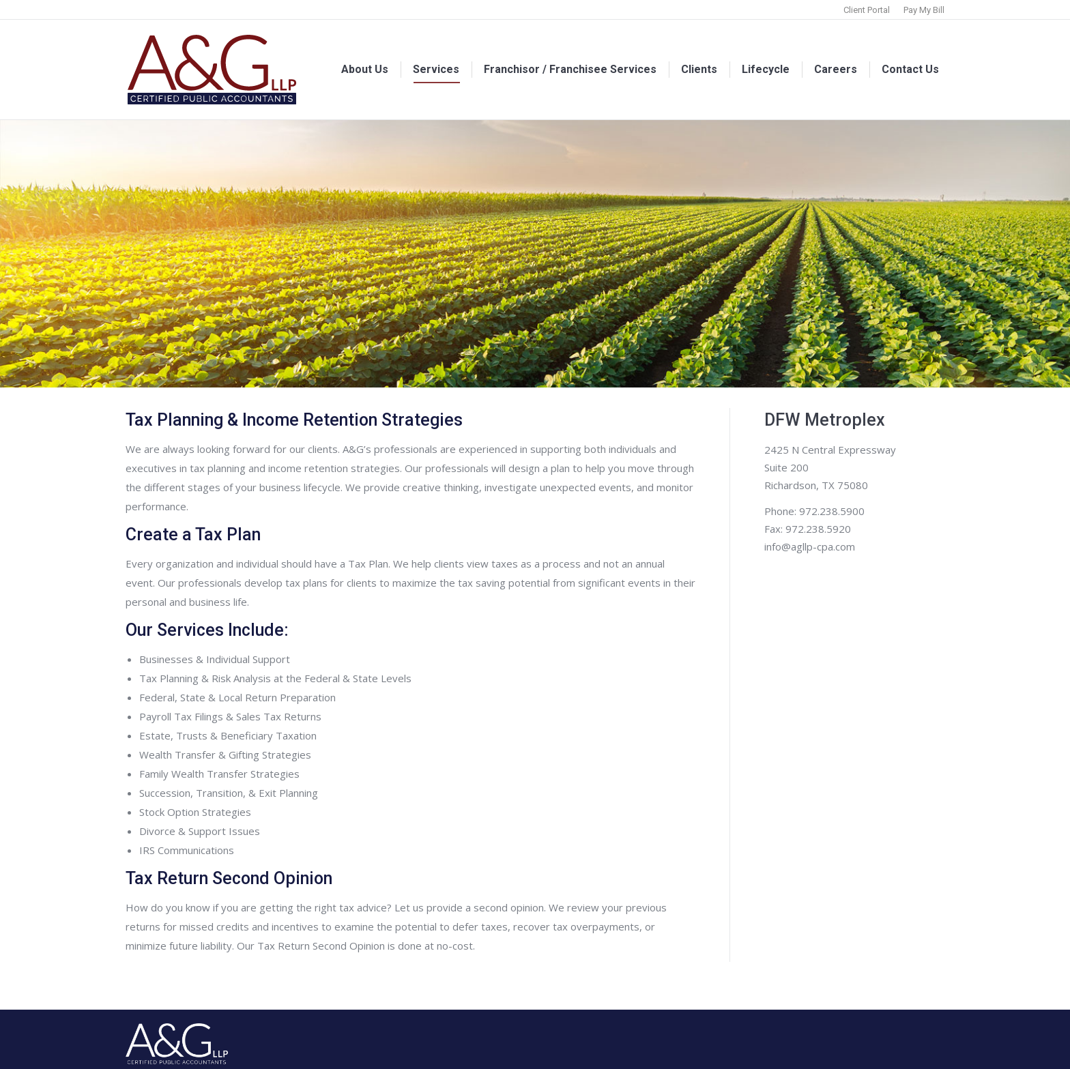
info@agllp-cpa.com (809, 546)
